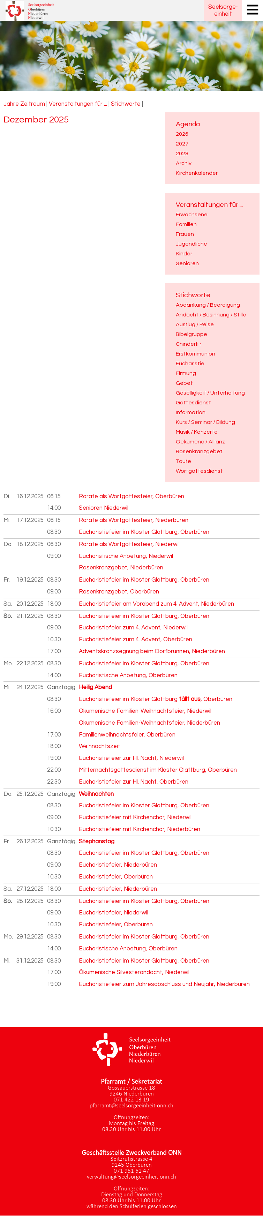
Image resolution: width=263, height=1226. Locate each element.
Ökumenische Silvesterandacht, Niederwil (134, 972)
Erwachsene (192, 214)
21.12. (30, 616)
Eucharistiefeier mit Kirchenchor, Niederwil (135, 817)
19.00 (54, 758)
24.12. (30, 687)
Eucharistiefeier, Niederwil (113, 913)
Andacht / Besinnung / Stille (211, 314)
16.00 (54, 711)
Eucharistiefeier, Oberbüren (116, 877)
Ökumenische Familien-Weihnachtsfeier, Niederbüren (149, 723)
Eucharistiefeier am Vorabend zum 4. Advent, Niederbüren (156, 604)
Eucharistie (190, 363)
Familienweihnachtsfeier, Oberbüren (127, 735)
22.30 (54, 782)
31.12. (30, 961)
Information (190, 412)
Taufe (183, 461)
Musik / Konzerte (197, 432)
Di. (6, 496)
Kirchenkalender (197, 173)
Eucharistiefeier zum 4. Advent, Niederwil (133, 628)
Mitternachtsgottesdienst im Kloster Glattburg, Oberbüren (158, 770)
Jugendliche (191, 244)
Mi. (6, 520)
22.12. (30, 663)
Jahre (11, 104)
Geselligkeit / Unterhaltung (210, 393)
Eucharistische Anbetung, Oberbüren (128, 675)
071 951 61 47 (131, 1171)
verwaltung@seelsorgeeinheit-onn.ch (131, 1177)
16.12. (30, 496)
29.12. (30, 937)
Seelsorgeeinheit (223, 10)
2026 (182, 134)
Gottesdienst (193, 402)
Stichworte (126, 104)
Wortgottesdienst (199, 471)
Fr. (6, 580)
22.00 (54, 770)
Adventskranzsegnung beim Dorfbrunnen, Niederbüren (152, 651)
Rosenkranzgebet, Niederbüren (121, 568)
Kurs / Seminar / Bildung (205, 422)
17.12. (30, 520)
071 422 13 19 (131, 1100)
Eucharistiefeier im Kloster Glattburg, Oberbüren (144, 532)
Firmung (186, 373)
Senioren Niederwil (103, 508)
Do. (8, 544)
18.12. (30, 544)
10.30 (54, 639)
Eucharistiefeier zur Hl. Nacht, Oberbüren (133, 782)
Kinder (184, 253)
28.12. (30, 901)
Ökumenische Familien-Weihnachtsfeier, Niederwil (145, 711)
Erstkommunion (195, 354)
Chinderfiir (188, 344)
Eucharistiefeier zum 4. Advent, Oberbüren (135, 639)
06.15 (54, 496)
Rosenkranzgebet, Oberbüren (119, 592)
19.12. (30, 580)
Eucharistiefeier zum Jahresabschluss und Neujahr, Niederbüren (164, 984)
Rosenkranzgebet (199, 451)
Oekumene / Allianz (200, 441)
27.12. (30, 889)
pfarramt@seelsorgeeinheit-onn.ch (131, 1106)
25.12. (30, 794)
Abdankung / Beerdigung (208, 305)
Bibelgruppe (191, 334)
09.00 (54, 556)
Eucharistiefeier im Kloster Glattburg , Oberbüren (155, 699)
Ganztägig (61, 687)
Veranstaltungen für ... (78, 104)
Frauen (185, 234)
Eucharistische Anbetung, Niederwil (126, 556)
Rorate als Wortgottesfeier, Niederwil (129, 544)
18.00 (54, 604)
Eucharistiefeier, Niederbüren (118, 865)
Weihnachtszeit (99, 746)
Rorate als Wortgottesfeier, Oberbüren (131, 496)
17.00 (54, 651)
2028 (182, 153)
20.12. (30, 604)
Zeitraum (32, 104)
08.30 (54, 532)
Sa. (7, 604)
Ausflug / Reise (195, 324)
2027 (182, 144)
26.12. (30, 841)
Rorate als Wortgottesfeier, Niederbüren (133, 520)
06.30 (54, 544)
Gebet (184, 383)
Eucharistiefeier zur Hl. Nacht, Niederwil (131, 758)
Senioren (187, 263)
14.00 (54, 508)
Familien (186, 224)
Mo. (8, 663)
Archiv (183, 163)
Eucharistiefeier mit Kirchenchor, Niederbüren (139, 829)
